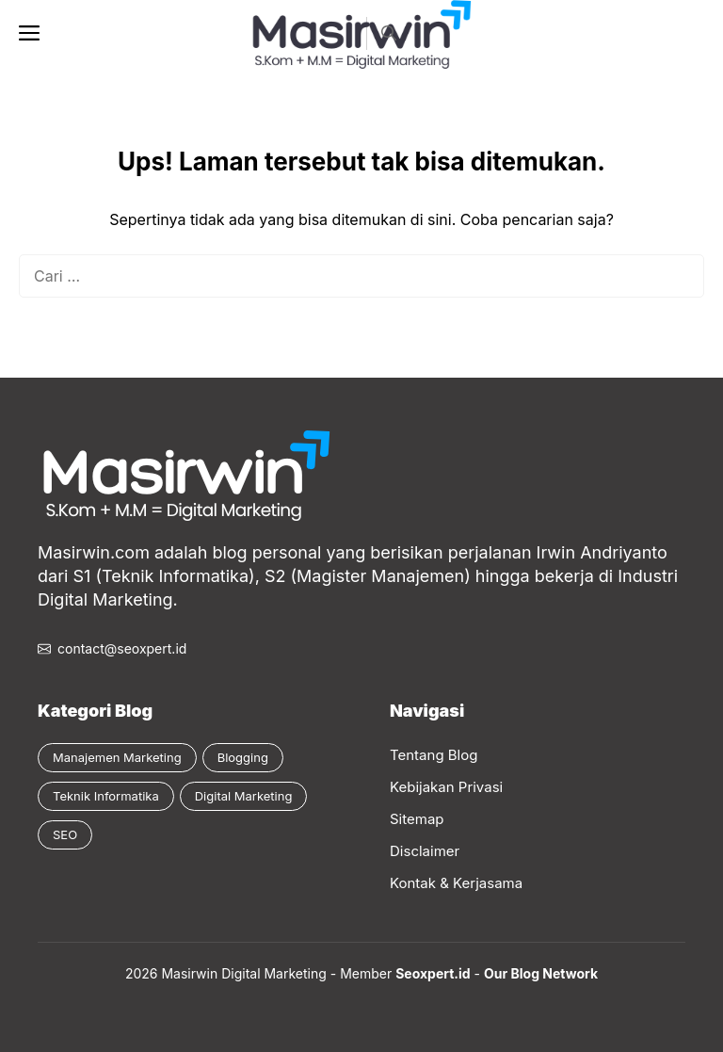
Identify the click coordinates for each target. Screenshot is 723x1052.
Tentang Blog (433, 755)
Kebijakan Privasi (446, 787)
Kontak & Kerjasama (456, 883)
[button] (388, 33)
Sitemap (417, 819)
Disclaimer (424, 851)
